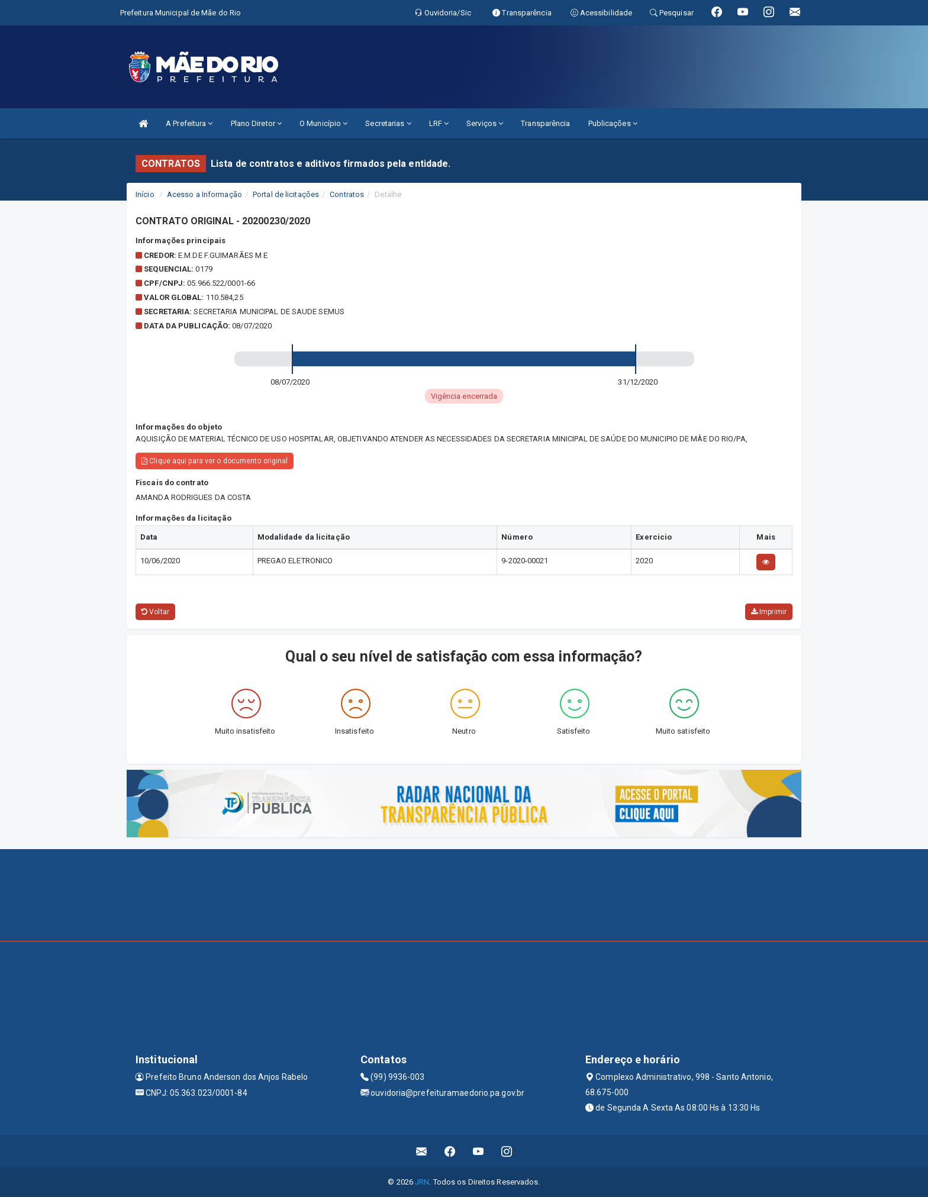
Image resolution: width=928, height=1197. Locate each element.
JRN (422, 1181)
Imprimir (769, 612)
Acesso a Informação (204, 194)
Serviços (484, 123)
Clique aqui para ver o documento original (214, 461)
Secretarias (388, 123)
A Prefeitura (189, 123)
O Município (323, 123)
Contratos (347, 194)
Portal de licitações (286, 194)
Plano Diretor (256, 123)
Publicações (612, 123)
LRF (439, 123)
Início (145, 194)
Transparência (545, 123)
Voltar (155, 612)
